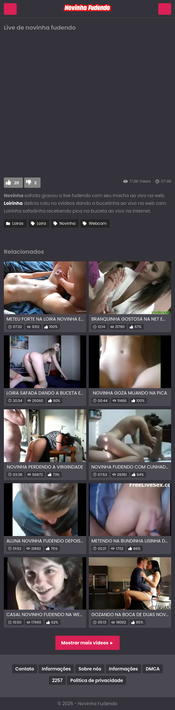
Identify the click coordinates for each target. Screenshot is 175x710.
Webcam (97, 223)
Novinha (67, 223)
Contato (24, 669)
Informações (56, 669)
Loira (41, 223)
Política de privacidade (96, 680)
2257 (57, 680)
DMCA (153, 669)
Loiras (17, 223)
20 (16, 182)
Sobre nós (89, 669)
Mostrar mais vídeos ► (87, 643)
